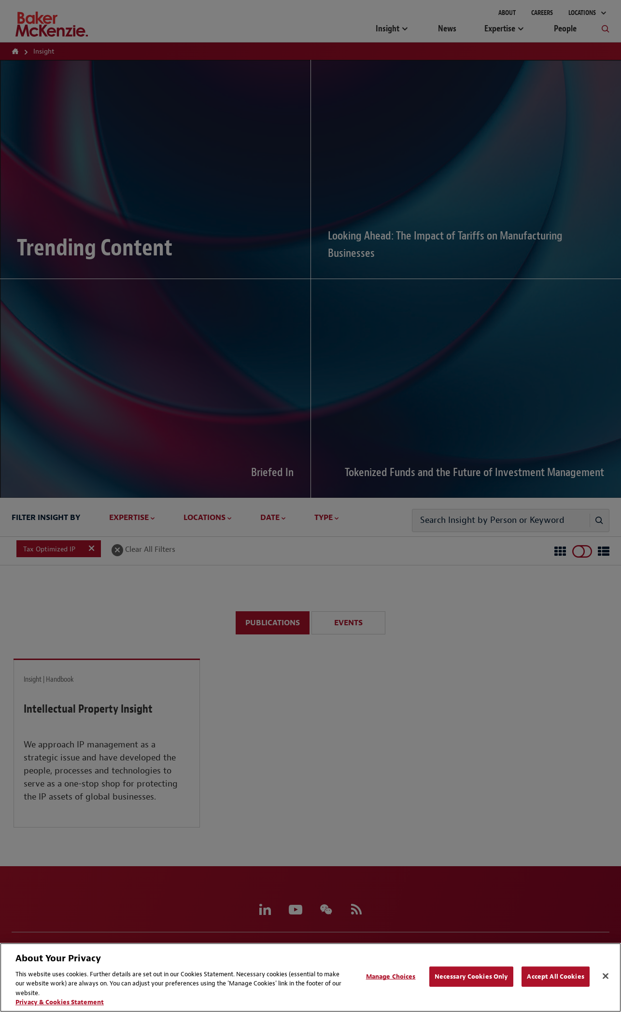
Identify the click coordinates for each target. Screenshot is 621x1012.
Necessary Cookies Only (471, 976)
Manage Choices (391, 976)
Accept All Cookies (555, 976)
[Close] (605, 976)
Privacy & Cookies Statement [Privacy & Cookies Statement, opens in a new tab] (59, 1002)
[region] (310, 977)
